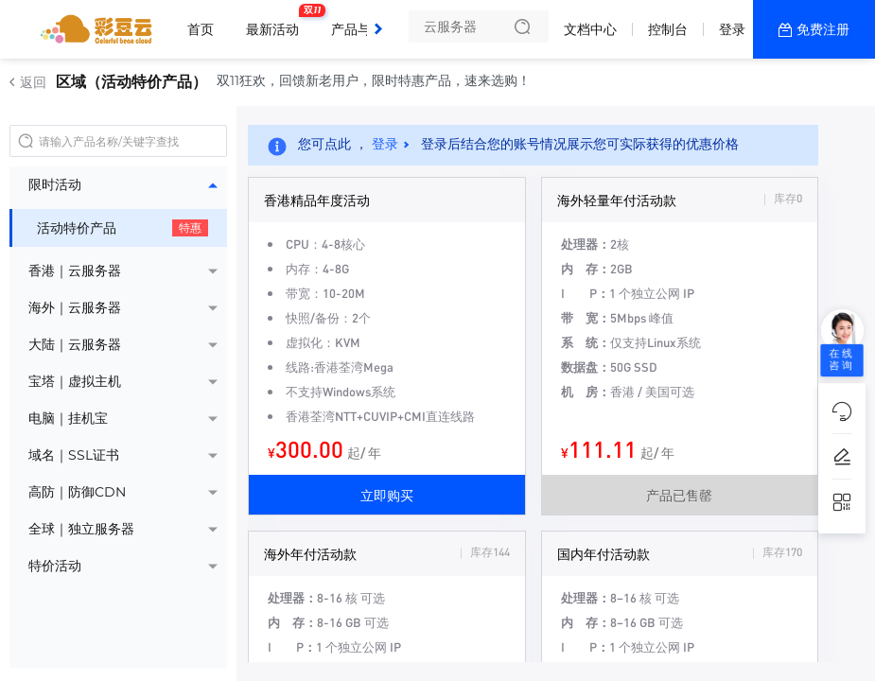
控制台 (668, 29)
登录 (732, 29)
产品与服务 (369, 22)
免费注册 (822, 29)
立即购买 (386, 494)
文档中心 (590, 29)
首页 (200, 29)
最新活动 (277, 22)
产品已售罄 (679, 494)
